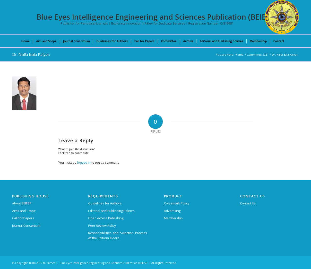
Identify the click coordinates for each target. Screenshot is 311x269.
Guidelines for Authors (105, 203)
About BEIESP (22, 203)
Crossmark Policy (176, 203)
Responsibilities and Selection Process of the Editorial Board (117, 235)
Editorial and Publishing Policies (111, 211)
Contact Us (248, 203)
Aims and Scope (24, 211)
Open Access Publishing (105, 218)
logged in (84, 162)
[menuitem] (25, 41)
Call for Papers (23, 218)
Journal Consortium (26, 225)
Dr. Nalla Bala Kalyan (31, 54)
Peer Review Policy (102, 225)
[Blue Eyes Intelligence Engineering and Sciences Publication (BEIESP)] (282, 17)
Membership (173, 218)
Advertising (172, 211)
